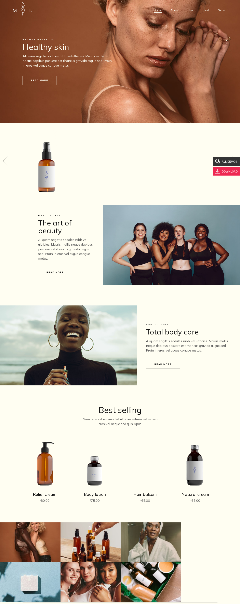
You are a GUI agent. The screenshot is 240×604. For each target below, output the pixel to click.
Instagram (188, 589)
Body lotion (95, 488)
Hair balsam (145, 488)
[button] (5, 158)
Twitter (188, 584)
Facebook (188, 595)
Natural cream (195, 488)
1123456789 (120, 584)
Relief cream (44, 488)
